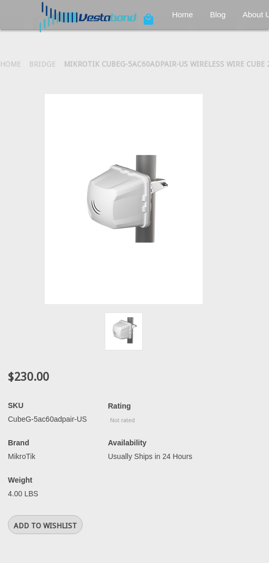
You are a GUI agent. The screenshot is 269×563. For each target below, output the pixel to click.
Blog (218, 14)
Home (182, 14)
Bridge (42, 64)
